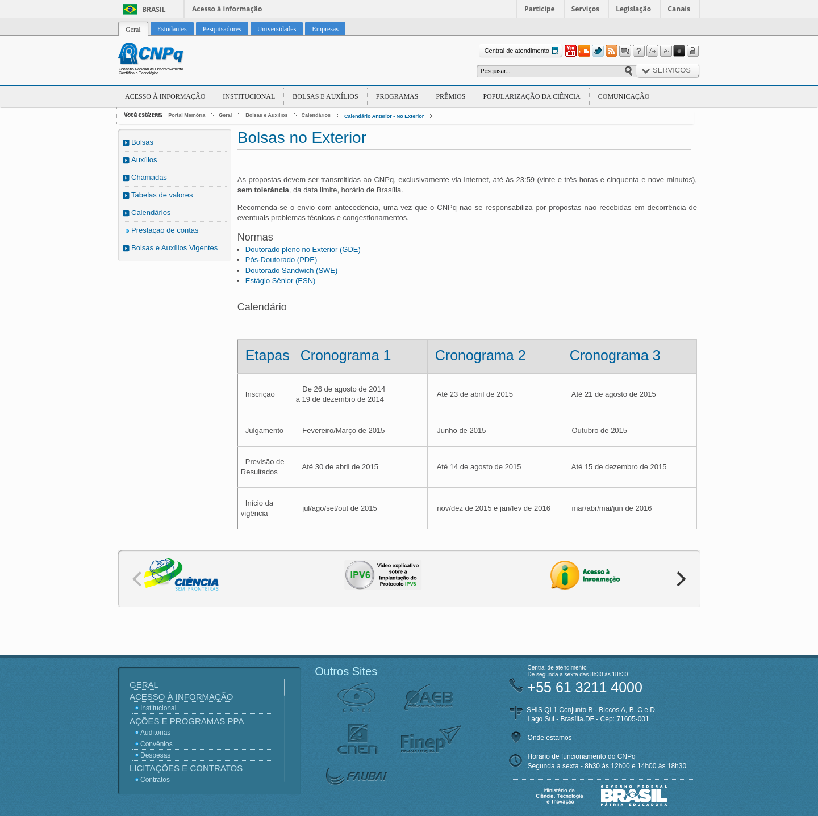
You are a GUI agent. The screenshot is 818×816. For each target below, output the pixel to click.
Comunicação (624, 96)
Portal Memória (186, 115)
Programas (397, 96)
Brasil (154, 9)
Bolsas (142, 142)
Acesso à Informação (165, 96)
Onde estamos (550, 738)
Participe (539, 9)
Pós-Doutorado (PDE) (281, 259)
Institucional (249, 96)
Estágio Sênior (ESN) (280, 280)
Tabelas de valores (162, 195)
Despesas (155, 755)
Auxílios (144, 159)
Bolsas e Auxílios (325, 96)
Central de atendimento (523, 51)
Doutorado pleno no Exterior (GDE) (303, 249)
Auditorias (155, 733)
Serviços (585, 9)
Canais (678, 9)
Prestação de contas (165, 230)
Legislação (633, 9)
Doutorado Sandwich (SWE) (291, 270)
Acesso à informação (227, 9)
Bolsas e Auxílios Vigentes (174, 247)
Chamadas (149, 177)
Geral (225, 115)
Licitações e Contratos (186, 768)
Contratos (155, 780)
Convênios (156, 744)
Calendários (316, 115)
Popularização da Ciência (531, 96)
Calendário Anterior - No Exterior (384, 116)
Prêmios (450, 96)
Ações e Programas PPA (187, 721)
